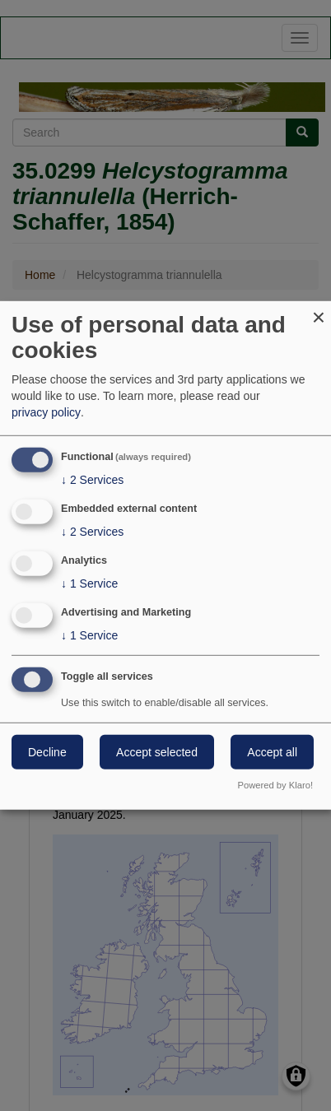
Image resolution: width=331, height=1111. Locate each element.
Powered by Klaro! (275, 785)
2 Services (92, 480)
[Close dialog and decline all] (318, 311)
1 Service (89, 583)
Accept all (272, 751)
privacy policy (46, 412)
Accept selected (157, 751)
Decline (47, 751)
